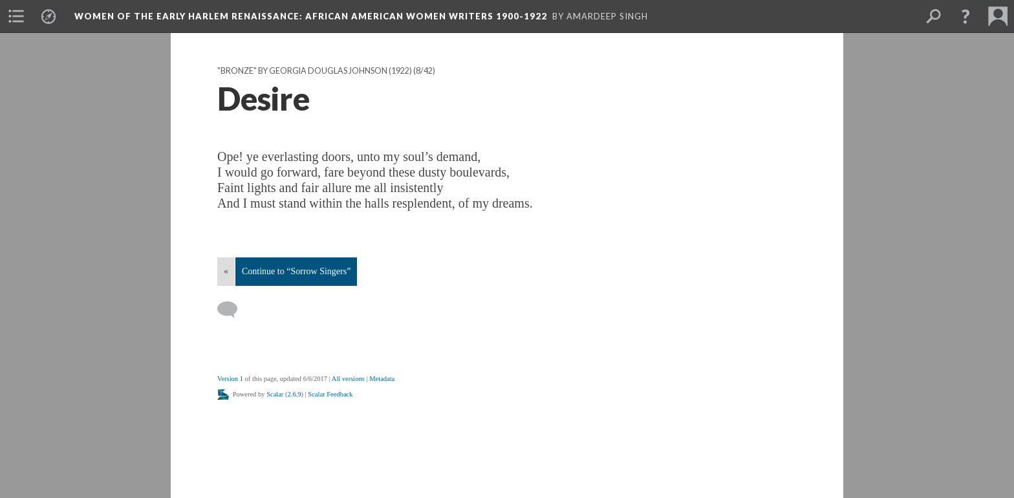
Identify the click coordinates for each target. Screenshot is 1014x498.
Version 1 (230, 378)
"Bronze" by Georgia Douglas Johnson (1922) (314, 71)
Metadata (381, 378)
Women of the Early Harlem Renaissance (310, 16)
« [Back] (226, 271)
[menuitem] (16, 16)
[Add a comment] (233, 309)
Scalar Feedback (330, 394)
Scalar (274, 394)
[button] (965, 16)
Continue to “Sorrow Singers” (296, 271)
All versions (348, 378)
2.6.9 (294, 394)
